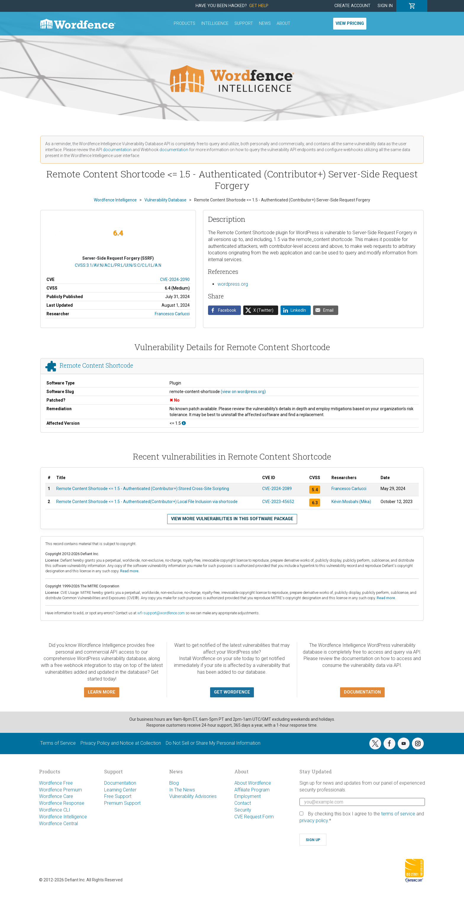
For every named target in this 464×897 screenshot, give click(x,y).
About (283, 23)
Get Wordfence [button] (232, 692)
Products (184, 23)
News (265, 23)
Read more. (129, 571)
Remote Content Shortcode (96, 365)
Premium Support (122, 803)
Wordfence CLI (54, 810)
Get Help (258, 5)
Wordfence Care (56, 796)
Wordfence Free (56, 783)
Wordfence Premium (60, 790)
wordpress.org (233, 284)
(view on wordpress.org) (243, 391)
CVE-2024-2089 (277, 488)
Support (243, 23)
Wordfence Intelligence (63, 817)
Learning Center (120, 790)
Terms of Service (58, 743)
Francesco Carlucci (172, 313)
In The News (182, 790)
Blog (174, 783)
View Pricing (350, 23)
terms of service (398, 814)
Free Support (117, 796)
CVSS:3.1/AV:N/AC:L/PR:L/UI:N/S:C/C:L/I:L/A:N (118, 265)
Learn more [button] (101, 692)
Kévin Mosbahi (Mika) (351, 501)
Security (242, 810)
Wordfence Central (58, 823)
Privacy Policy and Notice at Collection (120, 743)
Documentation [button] (362, 692)
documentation (117, 149)
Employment (247, 796)
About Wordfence (252, 783)
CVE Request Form (254, 817)
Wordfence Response (61, 803)
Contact (242, 803)
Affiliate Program (252, 790)
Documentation (120, 783)
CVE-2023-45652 (278, 501)
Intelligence (214, 23)
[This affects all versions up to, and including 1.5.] (184, 423)
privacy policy (313, 820)
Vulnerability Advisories (193, 796)
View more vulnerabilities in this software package (232, 518)
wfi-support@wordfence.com (161, 613)
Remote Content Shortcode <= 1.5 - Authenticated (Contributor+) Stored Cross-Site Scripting (142, 488)
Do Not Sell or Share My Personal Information (213, 743)
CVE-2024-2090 (175, 279)
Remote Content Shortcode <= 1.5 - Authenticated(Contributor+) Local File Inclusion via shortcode (147, 501)
